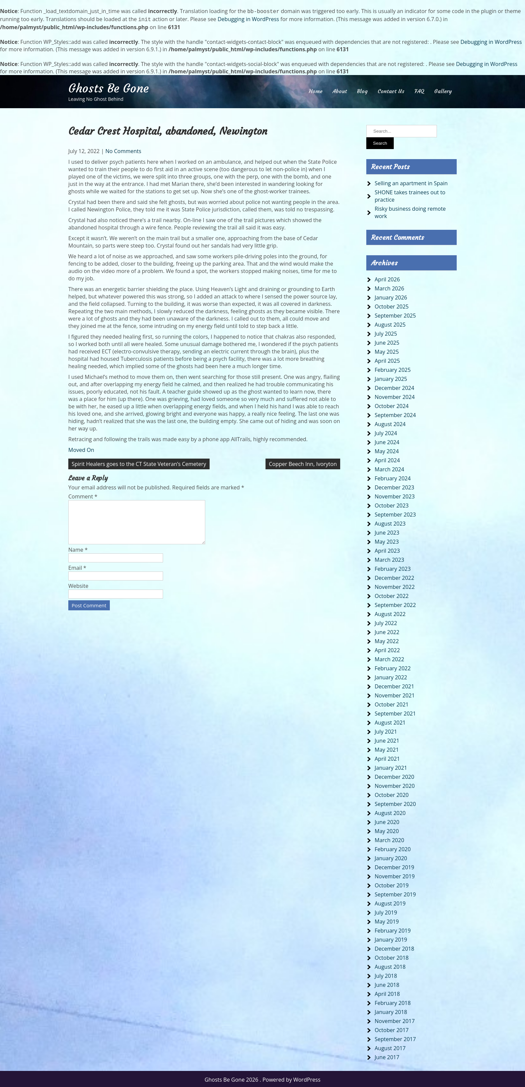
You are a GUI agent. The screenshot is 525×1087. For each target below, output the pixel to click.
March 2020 (389, 838)
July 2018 (386, 974)
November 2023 (395, 495)
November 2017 (395, 1019)
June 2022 (387, 630)
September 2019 (395, 893)
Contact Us (391, 89)
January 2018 (391, 1010)
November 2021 (395, 694)
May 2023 (387, 540)
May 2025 (387, 350)
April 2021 (387, 757)
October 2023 (392, 504)
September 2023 (395, 513)
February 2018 (393, 1001)
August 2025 (390, 323)
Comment (82, 495)
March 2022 (389, 658)
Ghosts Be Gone (108, 87)
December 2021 (394, 685)
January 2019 (391, 938)
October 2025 (392, 305)
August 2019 (390, 902)
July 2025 (386, 332)
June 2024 (387, 441)
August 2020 (390, 811)
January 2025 (391, 377)
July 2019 (386, 911)
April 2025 (387, 359)
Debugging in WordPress (248, 18)
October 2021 (392, 703)
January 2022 (391, 676)
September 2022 (395, 603)
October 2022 (392, 594)
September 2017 (395, 1037)
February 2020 (393, 848)
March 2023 (389, 558)
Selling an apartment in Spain (411, 182)
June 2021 (387, 739)
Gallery (443, 89)
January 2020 (391, 857)
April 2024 (387, 459)
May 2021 (387, 748)
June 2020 (387, 820)
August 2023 (390, 522)
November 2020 (395, 784)
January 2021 (391, 766)
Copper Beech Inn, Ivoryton (303, 462)
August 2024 (390, 422)
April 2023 (387, 549)
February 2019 (393, 929)
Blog (362, 89)
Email (77, 574)
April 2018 (387, 992)
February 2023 (393, 567)
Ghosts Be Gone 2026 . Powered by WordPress (262, 1078)
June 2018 (387, 983)
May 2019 (387, 920)
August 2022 (390, 612)
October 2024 (392, 404)
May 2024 (387, 450)
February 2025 (393, 368)
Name (78, 556)
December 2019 (394, 866)
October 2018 (392, 956)
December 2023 (394, 486)
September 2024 (395, 413)
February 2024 (393, 477)
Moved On (81, 448)
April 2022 (387, 649)
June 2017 (387, 1056)
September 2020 (395, 802)
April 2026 (387, 278)
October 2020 (392, 793)
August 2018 (390, 965)
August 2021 (390, 721)
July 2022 (386, 621)
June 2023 (387, 531)
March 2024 (389, 468)
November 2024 (395, 395)
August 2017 (390, 1046)
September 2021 (395, 712)
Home (315, 89)
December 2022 (394, 576)
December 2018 (394, 947)
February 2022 (393, 667)
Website (78, 592)
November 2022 (395, 585)
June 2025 (387, 341)
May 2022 (387, 639)
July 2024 (386, 431)
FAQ (419, 89)
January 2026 (391, 296)
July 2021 (386, 730)
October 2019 (392, 884)
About (339, 89)
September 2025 (395, 314)
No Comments (123, 149)
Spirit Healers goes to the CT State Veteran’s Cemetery (139, 462)
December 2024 (394, 386)
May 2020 (387, 829)
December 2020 (394, 775)
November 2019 (395, 875)
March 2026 (389, 287)
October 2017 (392, 1028)
